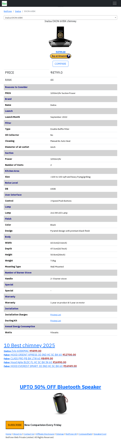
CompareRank (85, 434)
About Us (17, 434)
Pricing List (55, 314)
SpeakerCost (100, 434)
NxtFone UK (71, 434)
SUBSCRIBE (15, 425)
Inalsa (18, 11)
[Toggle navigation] (114, 3)
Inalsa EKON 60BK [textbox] (14, 17)
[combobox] (60, 17)
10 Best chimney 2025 (29, 345)
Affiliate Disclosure (45, 434)
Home (8, 434)
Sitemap (60, 434)
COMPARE (60, 63)
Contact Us (29, 434)
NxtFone (8, 11)
